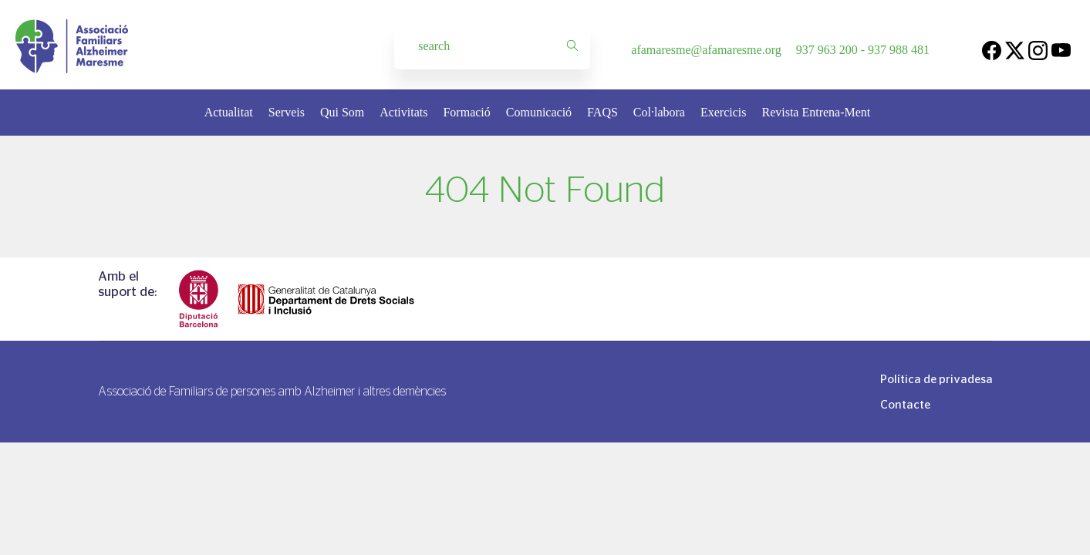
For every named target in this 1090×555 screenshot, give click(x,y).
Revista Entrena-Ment (815, 112)
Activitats (403, 112)
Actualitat (228, 112)
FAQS (602, 112)
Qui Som (342, 112)
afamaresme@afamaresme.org (706, 49)
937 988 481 (899, 49)
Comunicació (539, 112)
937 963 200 (827, 49)
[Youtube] (1061, 49)
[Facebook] (991, 49)
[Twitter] (1014, 49)
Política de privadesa (936, 378)
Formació (466, 112)
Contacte (905, 404)
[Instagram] (1038, 49)
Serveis (286, 112)
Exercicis (723, 112)
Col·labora (659, 112)
